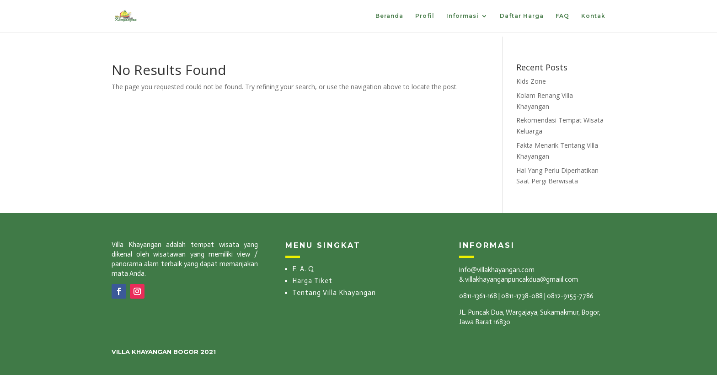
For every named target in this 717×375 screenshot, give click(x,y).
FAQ (562, 16)
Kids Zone (531, 81)
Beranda (389, 16)
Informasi (462, 16)
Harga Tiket (312, 281)
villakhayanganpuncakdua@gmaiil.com (521, 279)
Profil (424, 16)
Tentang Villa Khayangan (334, 293)
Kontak (593, 16)
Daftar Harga (522, 16)
